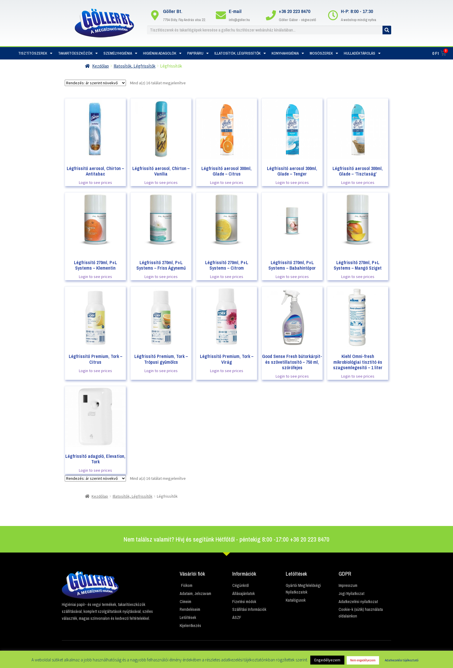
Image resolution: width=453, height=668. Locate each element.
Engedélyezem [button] (327, 660)
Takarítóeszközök (78, 53)
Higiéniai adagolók (162, 53)
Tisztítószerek (35, 53)
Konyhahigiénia (288, 53)
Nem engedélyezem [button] (363, 660)
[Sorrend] (95, 83)
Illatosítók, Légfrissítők (240, 53)
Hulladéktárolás (362, 53)
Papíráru (198, 53)
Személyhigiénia (120, 53)
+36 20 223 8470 (294, 11)
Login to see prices (95, 182)
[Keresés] (387, 30)
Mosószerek (324, 53)
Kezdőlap (100, 66)
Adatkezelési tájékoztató (401, 660)
